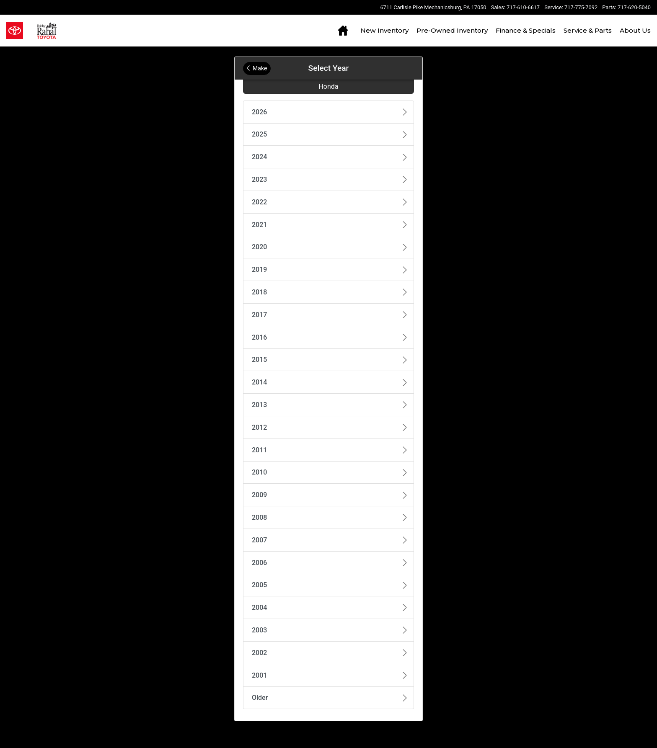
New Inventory (384, 30)
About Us (635, 30)
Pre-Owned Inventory (452, 30)
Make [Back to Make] (257, 68)
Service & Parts (588, 30)
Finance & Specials (526, 30)
